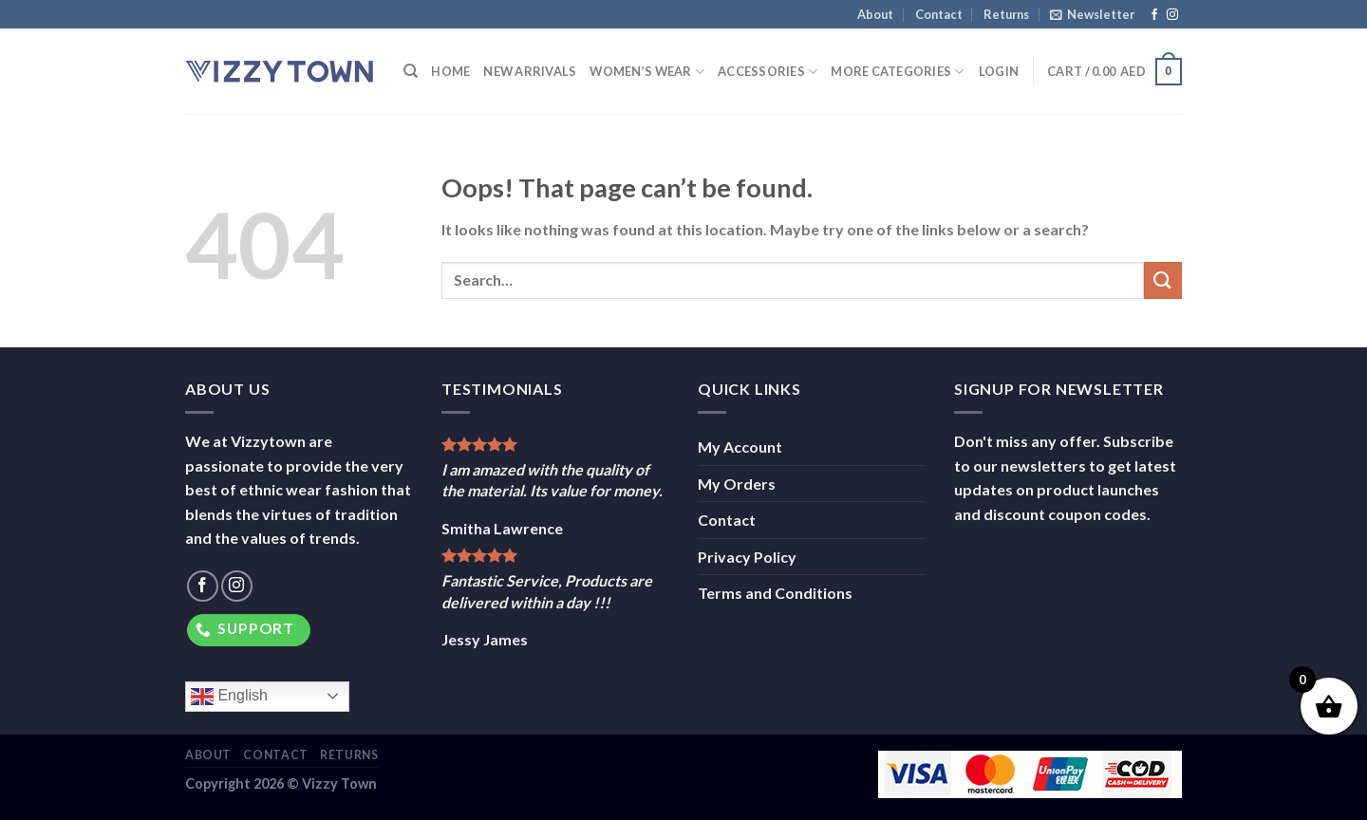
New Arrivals (529, 71)
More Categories (897, 72)
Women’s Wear (647, 72)
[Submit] (1163, 280)
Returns (1006, 14)
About (875, 14)
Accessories (767, 72)
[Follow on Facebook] (1154, 15)
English (229, 696)
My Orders (737, 484)
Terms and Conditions (775, 593)
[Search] (410, 71)
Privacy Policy (747, 557)
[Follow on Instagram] (1172, 15)
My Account (740, 447)
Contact (939, 14)
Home (450, 71)
